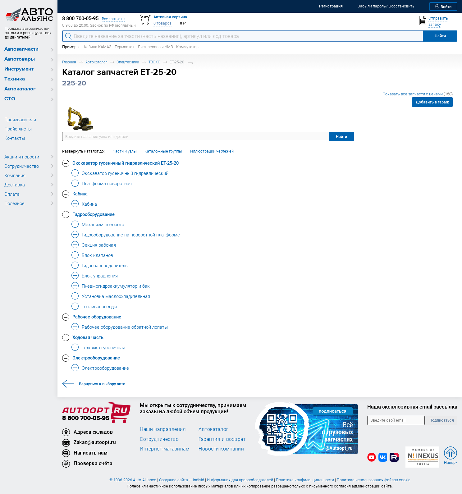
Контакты (14, 138)
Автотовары (19, 59)
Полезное (14, 203)
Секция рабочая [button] (99, 245)
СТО (9, 99)
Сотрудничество (21, 166)
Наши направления (163, 429)
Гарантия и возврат (222, 439)
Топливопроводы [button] (99, 306)
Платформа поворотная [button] (107, 183)
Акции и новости (21, 156)
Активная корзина (170, 17)
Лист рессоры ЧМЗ (155, 46)
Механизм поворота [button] (103, 224)
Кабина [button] (80, 193)
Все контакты (113, 18)
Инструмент (19, 69)
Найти (341, 136)
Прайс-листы (18, 129)
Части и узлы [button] (125, 151)
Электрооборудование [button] (96, 357)
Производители (20, 119)
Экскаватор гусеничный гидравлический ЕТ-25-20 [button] (125, 163)
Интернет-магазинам (164, 448)
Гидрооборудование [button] (93, 214)
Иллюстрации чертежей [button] (212, 151)
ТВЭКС (154, 62)
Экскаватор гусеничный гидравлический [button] (125, 173)
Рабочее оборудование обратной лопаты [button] (125, 327)
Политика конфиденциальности (305, 480)
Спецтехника (128, 62)
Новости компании (221, 448)
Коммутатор (187, 46)
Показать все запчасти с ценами (417, 94)
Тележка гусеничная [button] (103, 347)
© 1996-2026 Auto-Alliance (132, 480)
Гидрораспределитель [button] (105, 265)
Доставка (14, 184)
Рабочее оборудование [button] (96, 316)
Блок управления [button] (100, 275)
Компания (14, 175)
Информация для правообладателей (240, 480)
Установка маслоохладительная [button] (116, 296)
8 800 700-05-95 (85, 418)
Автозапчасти (21, 49)
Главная (69, 62)
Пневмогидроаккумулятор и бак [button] (116, 286)
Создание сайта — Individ (181, 480)
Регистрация (331, 6)
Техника (14, 79)
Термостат (124, 46)
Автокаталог (20, 89)
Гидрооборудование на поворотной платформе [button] (131, 234)
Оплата (12, 194)
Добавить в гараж (432, 102)
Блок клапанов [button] (97, 255)
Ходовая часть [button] (87, 337)
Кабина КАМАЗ (98, 46)
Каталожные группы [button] (163, 151)
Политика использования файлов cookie (373, 480)
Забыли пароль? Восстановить (386, 6)
